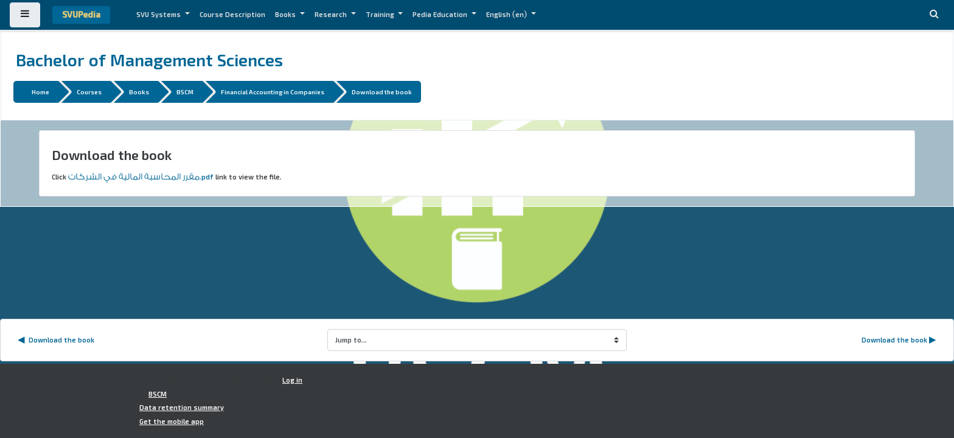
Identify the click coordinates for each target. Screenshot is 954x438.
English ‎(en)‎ (507, 14)
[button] (934, 15)
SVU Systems (159, 14)
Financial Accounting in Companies (272, 91)
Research (332, 14)
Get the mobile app (171, 421)
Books (286, 14)
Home (40, 91)
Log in (292, 380)
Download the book (382, 91)
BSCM (184, 91)
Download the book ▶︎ (899, 340)
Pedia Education (441, 14)
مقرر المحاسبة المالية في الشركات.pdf (141, 177)
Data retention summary (181, 407)
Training (381, 14)
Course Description (232, 14)
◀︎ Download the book (56, 340)
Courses (89, 91)
